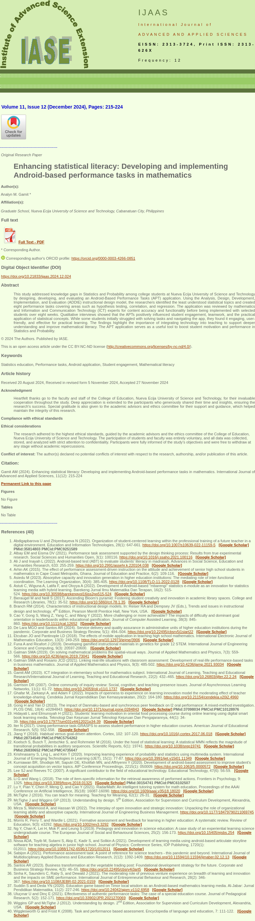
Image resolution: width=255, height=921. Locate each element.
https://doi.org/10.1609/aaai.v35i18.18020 (145, 791)
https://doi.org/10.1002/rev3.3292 (80, 824)
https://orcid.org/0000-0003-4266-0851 (103, 258)
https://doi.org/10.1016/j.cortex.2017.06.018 (176, 734)
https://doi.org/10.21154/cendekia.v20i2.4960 (201, 697)
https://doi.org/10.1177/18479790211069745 (217, 812)
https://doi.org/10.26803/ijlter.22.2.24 (206, 677)
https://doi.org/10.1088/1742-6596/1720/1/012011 (69, 849)
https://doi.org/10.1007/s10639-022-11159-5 (179, 545)
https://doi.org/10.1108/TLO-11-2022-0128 (144, 582)
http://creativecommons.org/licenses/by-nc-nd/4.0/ (148, 346)
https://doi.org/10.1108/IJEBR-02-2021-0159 (58, 881)
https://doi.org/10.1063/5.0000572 (183, 766)
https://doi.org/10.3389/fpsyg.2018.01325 (58, 783)
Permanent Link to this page (26, 484)
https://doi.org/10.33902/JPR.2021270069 (91, 898)
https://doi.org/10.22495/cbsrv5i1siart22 (160, 632)
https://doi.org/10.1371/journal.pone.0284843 (101, 709)
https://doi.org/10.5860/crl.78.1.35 (97, 602)
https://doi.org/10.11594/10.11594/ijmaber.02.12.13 (187, 857)
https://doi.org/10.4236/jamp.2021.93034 (190, 664)
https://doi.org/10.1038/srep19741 (173, 746)
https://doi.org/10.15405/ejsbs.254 (206, 832)
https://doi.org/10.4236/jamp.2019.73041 (55, 656)
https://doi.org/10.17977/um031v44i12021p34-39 (60, 722)
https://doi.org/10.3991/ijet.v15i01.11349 (158, 758)
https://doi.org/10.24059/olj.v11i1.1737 (85, 689)
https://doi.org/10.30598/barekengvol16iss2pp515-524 (66, 594)
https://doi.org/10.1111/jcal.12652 (49, 623)
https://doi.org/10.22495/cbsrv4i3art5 (110, 869)
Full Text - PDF (31, 242)
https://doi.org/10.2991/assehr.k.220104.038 (112, 565)
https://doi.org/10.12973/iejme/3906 (110, 640)
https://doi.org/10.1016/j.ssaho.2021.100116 (156, 557)
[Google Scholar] (234, 545)
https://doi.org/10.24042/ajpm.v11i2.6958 (115, 890)
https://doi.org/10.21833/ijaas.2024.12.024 (36, 276)
